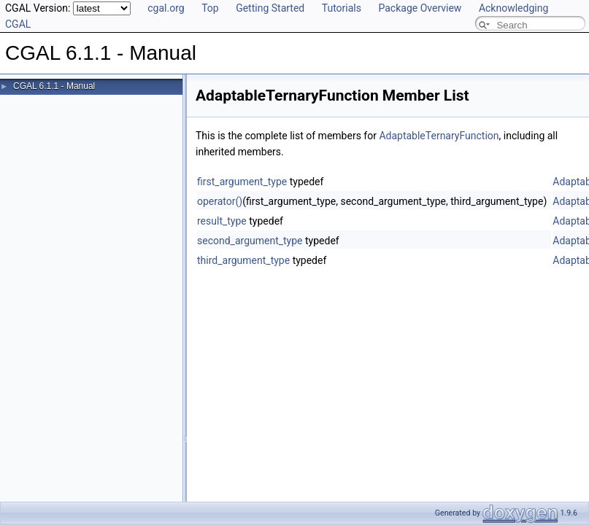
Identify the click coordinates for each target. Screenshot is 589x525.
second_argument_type (250, 240)
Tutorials (341, 8)
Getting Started (270, 8)
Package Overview (419, 8)
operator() (219, 201)
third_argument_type (243, 260)
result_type (222, 221)
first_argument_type (242, 181)
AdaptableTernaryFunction (438, 135)
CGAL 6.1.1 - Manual (54, 86)
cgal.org (165, 8)
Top (210, 8)
